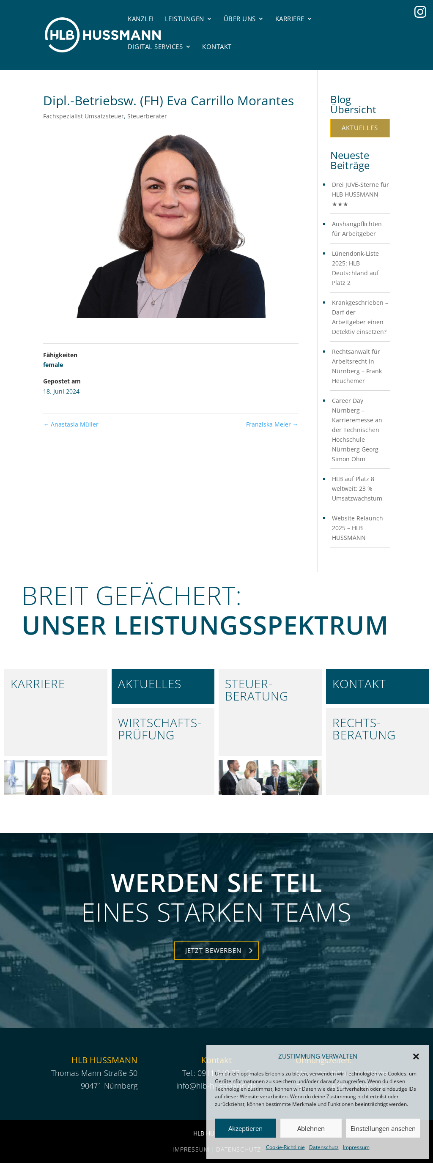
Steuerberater (147, 116)
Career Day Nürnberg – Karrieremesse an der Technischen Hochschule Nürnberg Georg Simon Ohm (357, 430)
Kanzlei (141, 18)
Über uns (240, 18)
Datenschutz (324, 1147)
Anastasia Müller (71, 424)
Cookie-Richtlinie (285, 1147)
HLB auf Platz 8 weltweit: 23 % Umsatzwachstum (357, 488)
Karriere (289, 18)
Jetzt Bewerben (213, 950)
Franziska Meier (272, 424)
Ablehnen (311, 1128)
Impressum (356, 1147)
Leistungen (184, 18)
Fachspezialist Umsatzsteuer (83, 116)
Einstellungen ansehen (383, 1128)
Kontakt (217, 46)
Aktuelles (360, 127)
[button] (416, 1056)
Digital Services (155, 46)
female (53, 365)
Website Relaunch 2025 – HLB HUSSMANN (357, 528)
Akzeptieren (245, 1128)
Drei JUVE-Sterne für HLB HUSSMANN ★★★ (360, 194)
